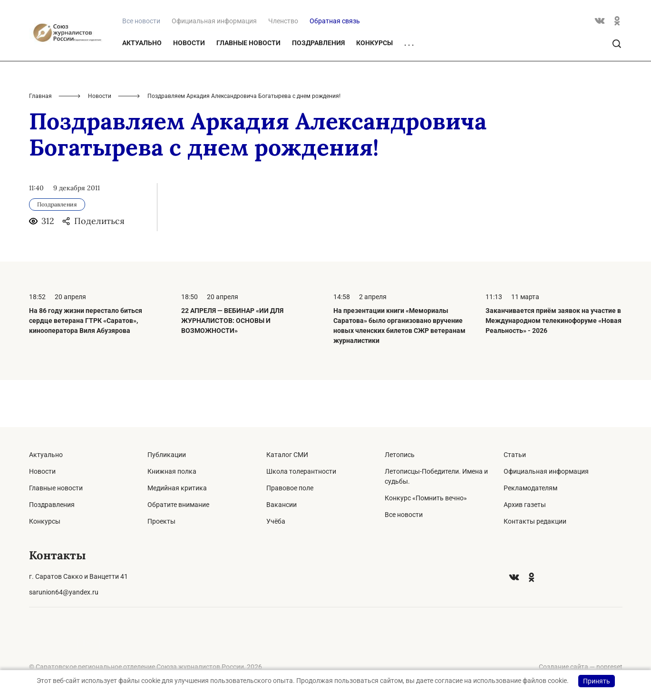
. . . (409, 90)
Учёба (275, 521)
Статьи (515, 454)
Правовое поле (289, 488)
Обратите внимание (178, 504)
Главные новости (248, 89)
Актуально (142, 89)
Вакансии (281, 504)
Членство (283, 67)
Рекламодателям (530, 488)
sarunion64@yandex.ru (63, 592)
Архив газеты (525, 504)
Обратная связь (335, 67)
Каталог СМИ (287, 454)
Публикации (166, 454)
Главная (40, 142)
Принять (596, 681)
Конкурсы (374, 89)
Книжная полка (171, 471)
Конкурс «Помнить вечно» (426, 498)
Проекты (161, 521)
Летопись (400, 454)
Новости (189, 89)
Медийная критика (177, 488)
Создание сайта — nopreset (580, 667)
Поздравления (318, 89)
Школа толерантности (301, 471)
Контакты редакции (535, 521)
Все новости (404, 514)
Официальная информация (214, 67)
